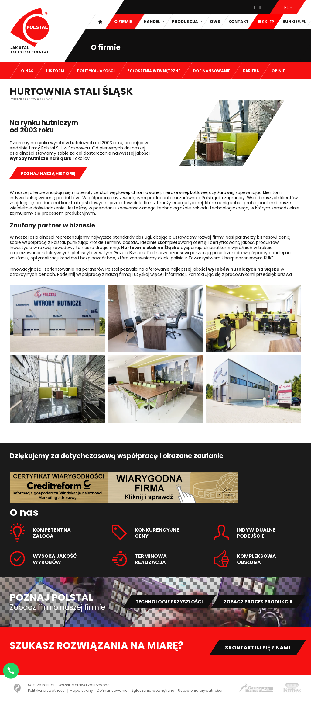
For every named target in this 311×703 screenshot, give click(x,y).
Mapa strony (81, 691)
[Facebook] (248, 8)
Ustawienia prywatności (200, 691)
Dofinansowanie (112, 691)
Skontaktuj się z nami (255, 648)
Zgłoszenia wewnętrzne (152, 691)
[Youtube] (260, 8)
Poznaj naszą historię (48, 173)
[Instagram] (254, 8)
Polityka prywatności (47, 691)
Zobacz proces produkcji (256, 601)
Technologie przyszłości (162, 601)
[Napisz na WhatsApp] (12, 669)
